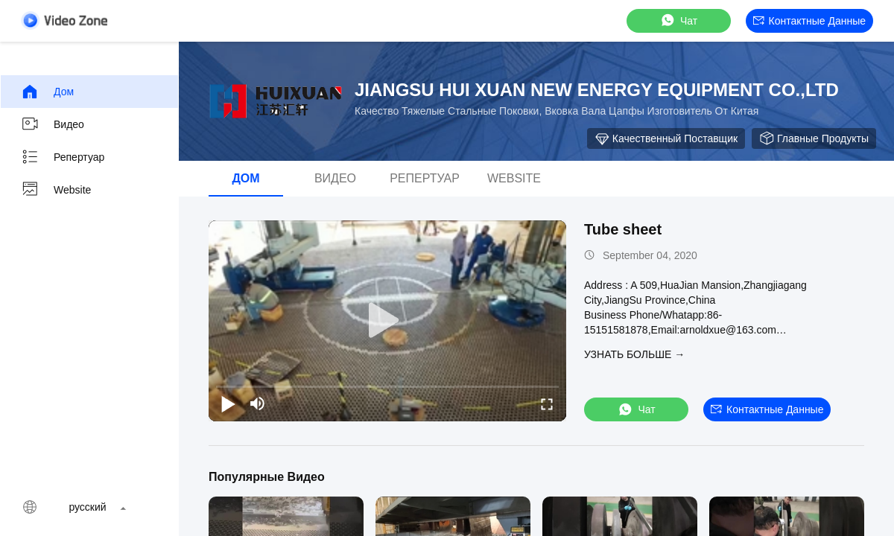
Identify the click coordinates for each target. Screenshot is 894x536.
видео (52, 124)
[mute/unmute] (258, 403)
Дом (47, 91)
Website (56, 190)
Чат (678, 20)
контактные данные (809, 21)
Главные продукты (814, 138)
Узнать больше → (634, 354)
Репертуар (62, 157)
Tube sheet (623, 229)
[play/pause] (228, 403)
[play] (387, 320)
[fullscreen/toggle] (547, 403)
